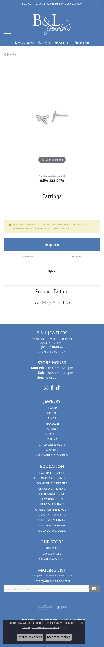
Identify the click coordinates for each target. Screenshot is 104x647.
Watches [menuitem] (52, 450)
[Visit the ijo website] (62, 607)
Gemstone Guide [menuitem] (52, 499)
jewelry (11, 54)
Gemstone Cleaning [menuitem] (52, 520)
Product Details (52, 291)
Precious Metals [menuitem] (52, 504)
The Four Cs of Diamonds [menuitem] (52, 478)
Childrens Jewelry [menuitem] (52, 444)
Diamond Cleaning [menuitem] (52, 515)
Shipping (28, 255)
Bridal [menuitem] (52, 413)
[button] (24, 43)
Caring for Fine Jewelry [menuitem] (52, 509)
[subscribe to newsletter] (94, 588)
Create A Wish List (52, 559)
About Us (52, 548)
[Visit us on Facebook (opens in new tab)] (52, 387)
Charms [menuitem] (51, 408)
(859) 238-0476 (52, 180)
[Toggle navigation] (7, 34)
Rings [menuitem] (52, 418)
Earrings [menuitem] (52, 429)
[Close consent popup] (81, 623)
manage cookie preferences (40, 627)
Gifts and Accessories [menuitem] (52, 455)
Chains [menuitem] (52, 439)
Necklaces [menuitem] (52, 423)
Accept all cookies (58, 637)
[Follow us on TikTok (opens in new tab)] (58, 387)
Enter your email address (52, 581)
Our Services (52, 553)
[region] (52, 117)
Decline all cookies (30, 637)
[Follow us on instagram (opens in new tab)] (46, 387)
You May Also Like (52, 302)
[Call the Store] (52, 347)
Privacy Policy (61, 622)
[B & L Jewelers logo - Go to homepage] (52, 24)
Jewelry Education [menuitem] (52, 473)
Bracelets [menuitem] (52, 434)
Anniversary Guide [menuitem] (52, 525)
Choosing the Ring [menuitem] (52, 488)
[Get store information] (52, 351)
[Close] (98, 4)
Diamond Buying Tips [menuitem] (52, 483)
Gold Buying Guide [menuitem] (52, 531)
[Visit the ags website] (45, 607)
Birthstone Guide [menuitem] (52, 494)
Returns (76, 255)
